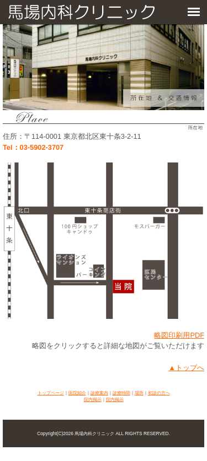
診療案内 (99, 392)
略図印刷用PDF (179, 335)
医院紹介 (77, 392)
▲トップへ (186, 368)
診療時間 (121, 392)
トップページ (51, 392)
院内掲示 (93, 399)
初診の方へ (159, 392)
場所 (139, 392)
